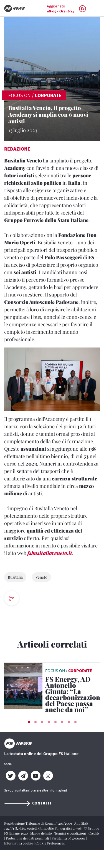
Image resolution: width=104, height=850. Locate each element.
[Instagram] (48, 776)
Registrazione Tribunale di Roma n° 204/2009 (38, 823)
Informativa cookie (19, 843)
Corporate (48, 95)
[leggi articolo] (23, 685)
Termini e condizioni (70, 833)
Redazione (17, 149)
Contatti (27, 803)
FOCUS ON (19, 95)
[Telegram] (23, 776)
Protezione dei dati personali (28, 838)
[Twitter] (10, 776)
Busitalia (15, 577)
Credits (93, 833)
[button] (29, 722)
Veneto (41, 577)
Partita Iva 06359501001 (69, 838)
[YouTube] (35, 776)
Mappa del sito (41, 833)
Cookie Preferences (50, 843)
